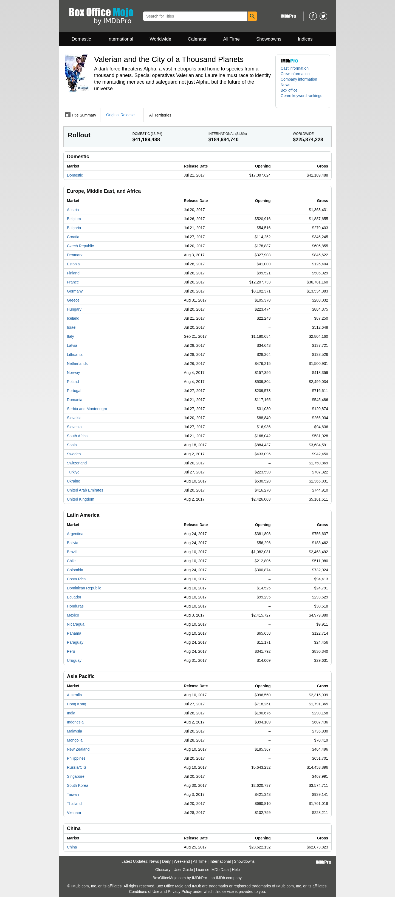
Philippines (76, 758)
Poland (73, 381)
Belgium (74, 219)
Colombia (75, 570)
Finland (73, 273)
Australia (74, 695)
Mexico (73, 615)
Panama (74, 633)
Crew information (295, 74)
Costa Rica (76, 579)
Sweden (74, 454)
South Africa (77, 436)
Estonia (73, 264)
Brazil (72, 552)
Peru (71, 651)
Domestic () (147, 134)
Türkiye (73, 472)
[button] (303, 98)
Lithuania (75, 354)
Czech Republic (80, 246)
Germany (75, 291)
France (73, 282)
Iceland (73, 318)
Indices (305, 39)
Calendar (197, 39)
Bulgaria (74, 228)
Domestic (81, 39)
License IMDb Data (212, 869)
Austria (73, 210)
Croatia (73, 237)
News (285, 85)
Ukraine (73, 481)
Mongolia (75, 740)
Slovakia (74, 418)
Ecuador (74, 597)
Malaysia (74, 731)
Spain (72, 445)
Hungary (74, 309)
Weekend (182, 861)
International (120, 39)
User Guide (183, 869)
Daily (166, 861)
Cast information (295, 68)
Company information (299, 79)
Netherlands (77, 363)
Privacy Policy (180, 891)
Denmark (75, 255)
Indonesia (75, 722)
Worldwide (160, 39)
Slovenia (74, 427)
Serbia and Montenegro (87, 409)
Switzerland (77, 463)
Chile (71, 561)
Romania (74, 400)
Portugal (74, 390)
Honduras (75, 606)
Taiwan (73, 794)
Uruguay (74, 660)
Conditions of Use (144, 891)
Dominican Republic (84, 588)
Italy (70, 336)
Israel (71, 327)
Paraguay (75, 642)
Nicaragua (75, 624)
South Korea (77, 785)
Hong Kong (76, 704)
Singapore (75, 776)
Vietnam (74, 812)
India (71, 713)
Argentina (75, 534)
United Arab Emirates (85, 490)
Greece (73, 300)
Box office (289, 90)
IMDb (220, 878)
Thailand (74, 803)
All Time (231, 39)
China (72, 847)
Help (236, 869)
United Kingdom (80, 499)
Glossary (162, 869)
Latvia (72, 345)
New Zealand (78, 749)
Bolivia (72, 543)
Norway (73, 372)
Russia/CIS (76, 767)
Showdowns (268, 39)
